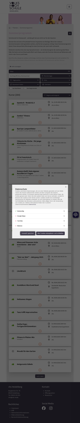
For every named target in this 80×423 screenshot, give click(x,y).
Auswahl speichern (28, 233)
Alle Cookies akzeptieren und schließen (50, 233)
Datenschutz (32, 204)
